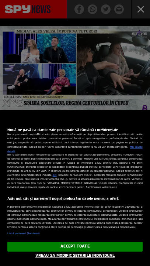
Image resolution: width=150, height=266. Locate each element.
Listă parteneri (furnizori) (23, 233)
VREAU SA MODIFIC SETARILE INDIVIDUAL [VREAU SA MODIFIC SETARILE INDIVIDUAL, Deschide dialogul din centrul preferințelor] (75, 255)
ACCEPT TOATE (74, 246)
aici (55, 175)
